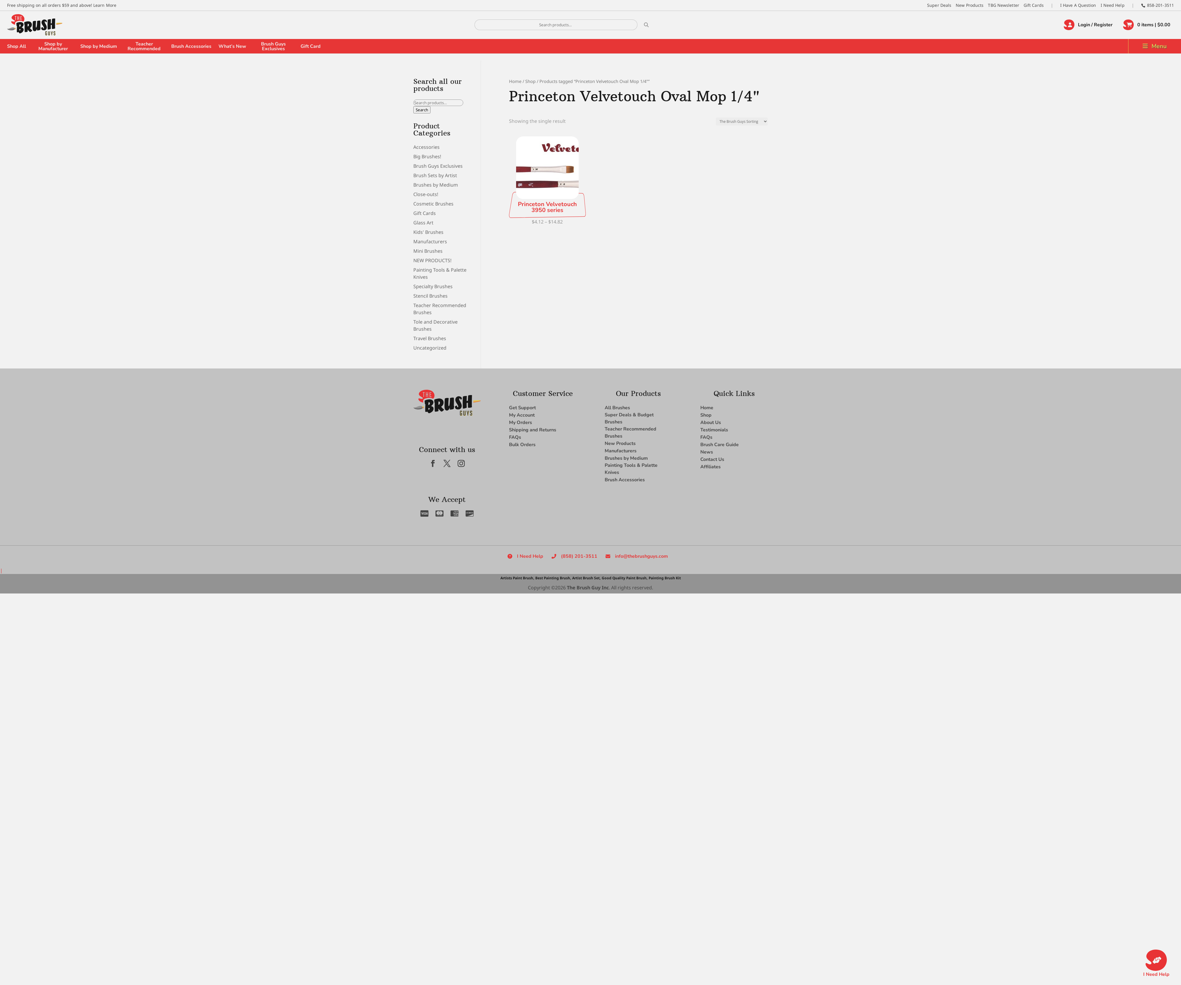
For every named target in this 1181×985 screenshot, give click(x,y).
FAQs (515, 437)
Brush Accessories (191, 46)
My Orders (520, 422)
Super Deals (939, 5)
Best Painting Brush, (553, 577)
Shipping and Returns (532, 430)
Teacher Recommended (144, 46)
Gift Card (311, 46)
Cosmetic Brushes (433, 203)
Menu (1159, 46)
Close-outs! (425, 194)
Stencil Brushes (430, 296)
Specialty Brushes (433, 286)
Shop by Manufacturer (53, 46)
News (706, 452)
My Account (522, 415)
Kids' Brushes (428, 232)
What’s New (232, 46)
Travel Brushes (429, 338)
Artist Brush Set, (586, 577)
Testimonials (714, 430)
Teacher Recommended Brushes (630, 432)
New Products (969, 5)
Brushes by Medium (435, 185)
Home (515, 81)
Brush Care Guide (719, 444)
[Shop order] (742, 121)
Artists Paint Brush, (517, 577)
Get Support (522, 408)
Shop (530, 81)
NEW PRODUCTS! (432, 260)
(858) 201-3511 (579, 556)
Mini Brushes (428, 251)
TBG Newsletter (1003, 5)
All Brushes (617, 408)
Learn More (104, 5)
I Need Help (1113, 5)
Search (422, 109)
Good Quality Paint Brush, (624, 577)
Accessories (426, 147)
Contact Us (712, 459)
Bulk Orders (522, 444)
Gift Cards (1034, 5)
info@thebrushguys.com (641, 556)
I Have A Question (1078, 5)
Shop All (16, 46)
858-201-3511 (1160, 5)
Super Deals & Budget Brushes (629, 418)
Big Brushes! (427, 156)
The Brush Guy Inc (588, 587)
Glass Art (423, 222)
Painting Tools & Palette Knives (631, 469)
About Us (710, 422)
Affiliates (710, 467)
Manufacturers (430, 241)
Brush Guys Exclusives (273, 46)
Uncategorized (429, 348)
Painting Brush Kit (665, 577)
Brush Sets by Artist (435, 175)
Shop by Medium (98, 46)
